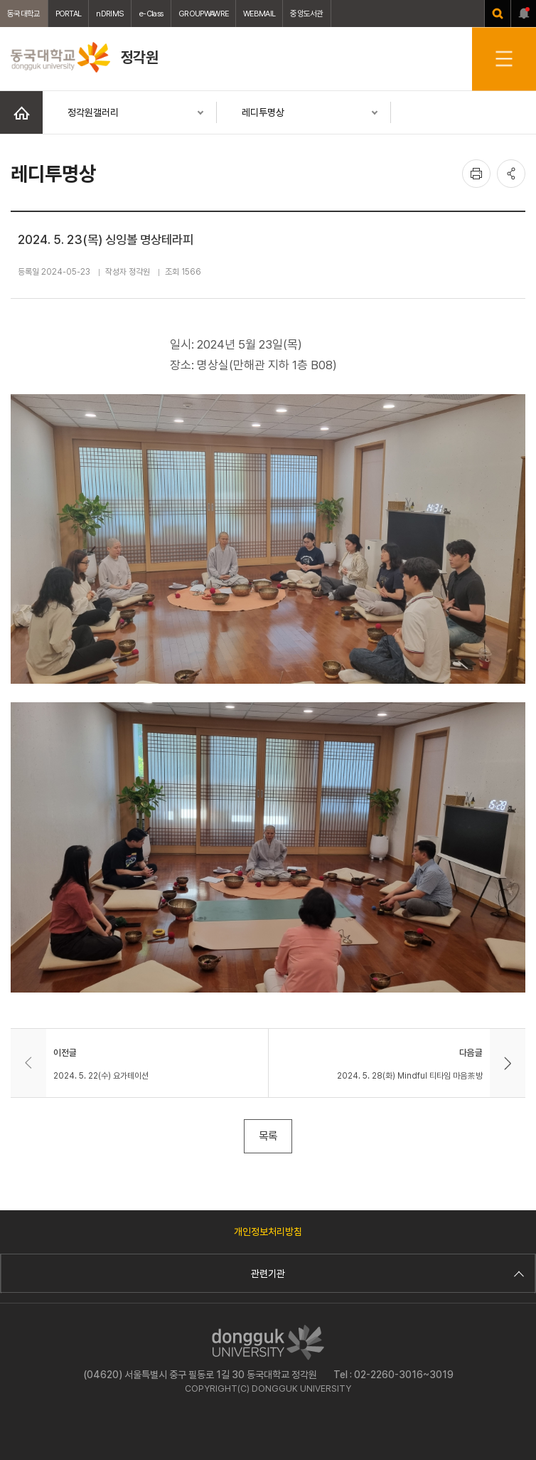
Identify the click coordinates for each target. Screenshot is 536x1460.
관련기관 (385, 1273)
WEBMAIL (259, 13)
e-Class (151, 13)
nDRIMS (110, 13)
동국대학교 (24, 13)
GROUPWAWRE (203, 13)
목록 (268, 1136)
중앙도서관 (306, 13)
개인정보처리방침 (268, 1231)
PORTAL (68, 13)
